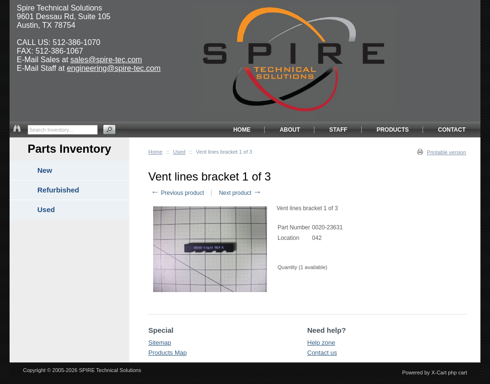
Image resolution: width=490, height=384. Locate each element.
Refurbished (58, 190)
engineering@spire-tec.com (114, 68)
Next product (240, 193)
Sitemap (159, 342)
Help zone (321, 342)
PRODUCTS (393, 129)
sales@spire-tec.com (106, 60)
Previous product (177, 193)
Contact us (322, 352)
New (44, 170)
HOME (241, 129)
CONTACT (452, 129)
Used (179, 152)
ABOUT (289, 129)
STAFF (338, 129)
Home (155, 152)
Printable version (446, 152)
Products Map (167, 352)
